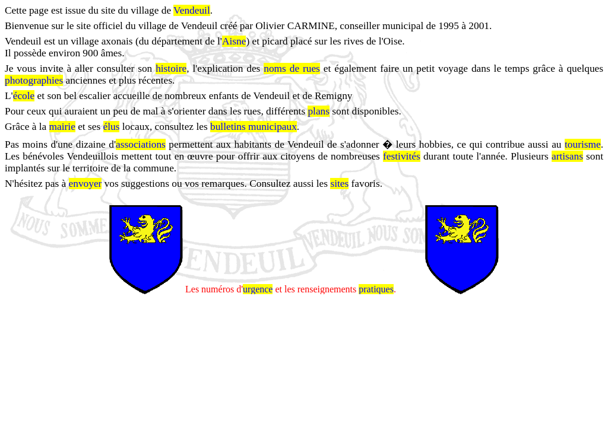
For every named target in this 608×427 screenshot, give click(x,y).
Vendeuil (191, 10)
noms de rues (292, 68)
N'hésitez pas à (37, 183)
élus (111, 126)
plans (319, 111)
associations (141, 144)
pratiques (376, 290)
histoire (171, 68)
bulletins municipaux (253, 126)
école (24, 95)
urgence (258, 290)
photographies (34, 80)
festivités (401, 156)
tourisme (583, 144)
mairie (62, 126)
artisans (567, 156)
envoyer (85, 183)
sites (339, 183)
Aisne (234, 41)
